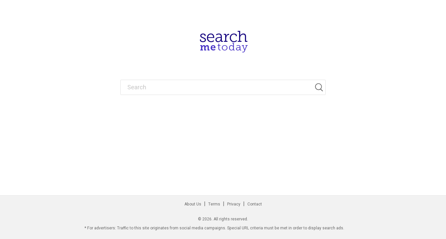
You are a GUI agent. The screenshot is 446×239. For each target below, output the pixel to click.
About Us (192, 204)
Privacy (233, 204)
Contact (254, 204)
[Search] (320, 87)
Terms (214, 204)
